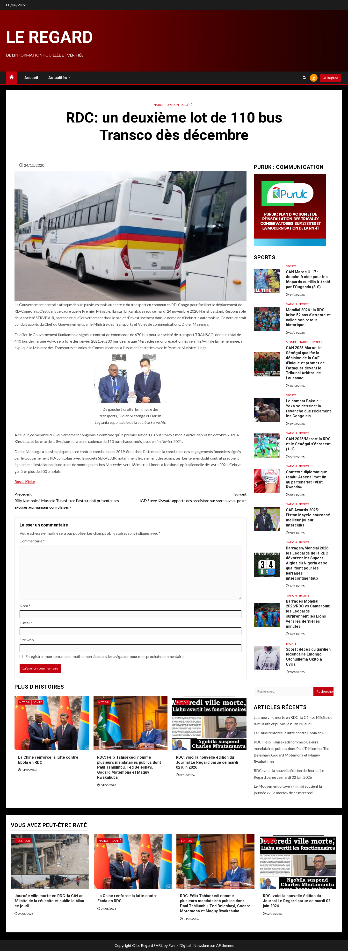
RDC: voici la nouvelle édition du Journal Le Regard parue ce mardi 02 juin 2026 (207, 762)
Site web (27, 639)
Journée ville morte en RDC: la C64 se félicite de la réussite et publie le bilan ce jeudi (49, 900)
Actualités (57, 77)
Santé (37, 702)
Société (186, 105)
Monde (291, 342)
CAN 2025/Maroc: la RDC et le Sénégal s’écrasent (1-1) (308, 444)
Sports (291, 266)
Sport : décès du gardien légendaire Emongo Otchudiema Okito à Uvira (308, 657)
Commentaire (32, 541)
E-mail (26, 622)
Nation (159, 105)
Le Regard (49, 37)
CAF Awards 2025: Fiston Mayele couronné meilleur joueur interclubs (308, 517)
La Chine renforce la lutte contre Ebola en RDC (292, 732)
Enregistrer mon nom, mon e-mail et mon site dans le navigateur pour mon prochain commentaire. (104, 656)
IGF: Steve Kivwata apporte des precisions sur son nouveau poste (188, 497)
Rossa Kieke (24, 481)
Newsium (201, 945)
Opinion (173, 105)
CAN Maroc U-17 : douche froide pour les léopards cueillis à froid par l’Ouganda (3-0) (308, 279)
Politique (23, 841)
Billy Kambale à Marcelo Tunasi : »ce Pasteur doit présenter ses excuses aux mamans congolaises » (72, 500)
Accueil (31, 77)
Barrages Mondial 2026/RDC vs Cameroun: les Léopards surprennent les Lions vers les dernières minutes (308, 614)
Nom (25, 605)
